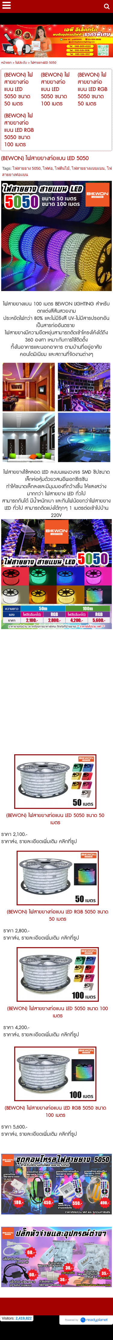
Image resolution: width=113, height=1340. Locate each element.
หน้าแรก (6, 62)
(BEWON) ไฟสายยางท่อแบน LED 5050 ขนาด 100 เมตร (57, 1012)
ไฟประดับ (21, 62)
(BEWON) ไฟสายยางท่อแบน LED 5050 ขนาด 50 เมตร (55, 819)
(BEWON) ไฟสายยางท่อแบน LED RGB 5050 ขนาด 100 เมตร (55, 1112)
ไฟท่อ (48, 168)
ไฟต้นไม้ (62, 168)
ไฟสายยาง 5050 (27, 168)
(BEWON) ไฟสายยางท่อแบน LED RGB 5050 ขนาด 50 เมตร (57, 915)
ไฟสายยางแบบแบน (88, 168)
